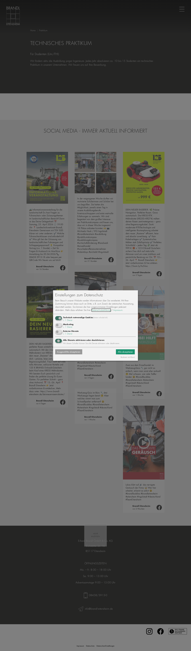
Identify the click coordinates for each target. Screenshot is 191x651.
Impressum (118, 310)
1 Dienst (67, 320)
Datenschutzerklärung (101, 310)
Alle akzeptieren (125, 351)
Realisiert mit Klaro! (128, 357)
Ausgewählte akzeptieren (68, 351)
